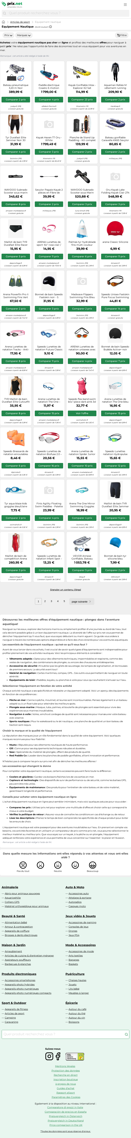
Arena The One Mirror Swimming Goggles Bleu (82, 505)
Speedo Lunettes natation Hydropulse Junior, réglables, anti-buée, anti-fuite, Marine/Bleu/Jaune (115, 453)
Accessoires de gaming (82, 922)
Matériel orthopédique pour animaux (27, 906)
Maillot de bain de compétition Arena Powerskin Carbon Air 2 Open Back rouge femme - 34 (16, 557)
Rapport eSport (65, 1092)
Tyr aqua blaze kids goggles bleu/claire (15, 505)
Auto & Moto (75, 887)
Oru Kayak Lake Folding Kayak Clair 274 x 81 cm (115, 191)
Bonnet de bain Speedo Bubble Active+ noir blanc (115, 348)
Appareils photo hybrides (20, 984)
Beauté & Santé (13, 916)
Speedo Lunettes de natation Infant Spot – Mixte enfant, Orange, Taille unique (49, 557)
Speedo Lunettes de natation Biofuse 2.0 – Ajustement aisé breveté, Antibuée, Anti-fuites (49, 453)
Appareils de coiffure (17, 930)
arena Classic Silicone (115, 242)
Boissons (74, 1021)
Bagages (74, 959)
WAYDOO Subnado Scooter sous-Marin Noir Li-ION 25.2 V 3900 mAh (82, 191)
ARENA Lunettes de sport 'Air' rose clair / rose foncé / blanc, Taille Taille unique (49, 243)
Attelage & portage (80, 897)
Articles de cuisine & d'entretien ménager (29, 955)
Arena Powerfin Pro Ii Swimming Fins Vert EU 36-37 (15, 296)
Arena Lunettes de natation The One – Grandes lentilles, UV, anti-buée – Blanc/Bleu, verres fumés (49, 400)
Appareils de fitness (16, 1009)
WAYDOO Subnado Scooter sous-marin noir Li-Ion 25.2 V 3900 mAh (16, 191)
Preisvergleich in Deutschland (66, 1120)
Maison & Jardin (14, 945)
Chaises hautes (77, 980)
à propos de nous (65, 1083)
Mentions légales (65, 1066)
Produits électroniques (19, 974)
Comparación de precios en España (65, 1111)
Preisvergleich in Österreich (65, 1116)
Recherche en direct (66, 1075)
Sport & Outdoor (14, 1003)
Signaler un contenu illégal (65, 589)
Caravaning (11, 1021)
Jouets (72, 984)
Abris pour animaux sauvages (22, 893)
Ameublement (13, 951)
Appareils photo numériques (22, 988)
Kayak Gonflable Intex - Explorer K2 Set (82, 87)
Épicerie (72, 1003)
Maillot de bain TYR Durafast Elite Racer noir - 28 (16, 243)
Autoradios (75, 902)
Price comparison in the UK (65, 1125)
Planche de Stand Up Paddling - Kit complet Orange (82, 139)
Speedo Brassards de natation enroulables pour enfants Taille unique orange (15, 453)
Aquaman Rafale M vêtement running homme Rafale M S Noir (115, 87)
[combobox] (68, 13)
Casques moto (77, 906)
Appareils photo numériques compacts (28, 993)
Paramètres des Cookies (66, 1097)
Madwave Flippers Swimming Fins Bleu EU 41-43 (82, 296)
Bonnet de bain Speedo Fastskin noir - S (49, 296)
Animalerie (10, 887)
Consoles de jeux (78, 926)
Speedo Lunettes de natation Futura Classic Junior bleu (49, 348)
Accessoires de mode (81, 951)
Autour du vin (77, 1017)
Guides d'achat (65, 1088)
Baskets (73, 964)
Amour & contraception (19, 926)
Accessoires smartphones (20, 980)
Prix (8, 35)
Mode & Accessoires (81, 945)
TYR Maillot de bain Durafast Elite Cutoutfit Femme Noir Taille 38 (16, 400)
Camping (10, 1017)
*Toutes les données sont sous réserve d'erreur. (65, 1131)
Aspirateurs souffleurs (18, 959)
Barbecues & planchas (18, 964)
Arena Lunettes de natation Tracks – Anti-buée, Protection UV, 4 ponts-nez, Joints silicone (15, 348)
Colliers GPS (12, 902)
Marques (24, 35)
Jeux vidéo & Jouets (81, 916)
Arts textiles (76, 955)
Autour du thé (77, 1013)
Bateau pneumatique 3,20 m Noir (15, 87)
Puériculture (75, 974)
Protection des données (66, 1070)
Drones (73, 930)
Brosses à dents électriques (21, 935)
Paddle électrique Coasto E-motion (49, 87)
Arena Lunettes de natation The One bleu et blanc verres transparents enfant (115, 400)
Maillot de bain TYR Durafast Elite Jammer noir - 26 (115, 505)
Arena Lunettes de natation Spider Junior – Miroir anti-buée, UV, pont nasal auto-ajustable (82, 453)
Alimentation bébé (16, 922)
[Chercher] (4, 13)
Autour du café (77, 1009)
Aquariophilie (13, 897)
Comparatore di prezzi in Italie (65, 1107)
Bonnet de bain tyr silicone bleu (115, 557)
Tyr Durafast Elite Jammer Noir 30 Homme (15, 139)
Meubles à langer (79, 993)
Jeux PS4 (74, 935)
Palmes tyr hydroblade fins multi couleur (82, 243)
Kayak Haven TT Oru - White (49, 139)
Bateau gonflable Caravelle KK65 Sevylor (115, 139)
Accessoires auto (79, 893)
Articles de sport (20, 21)
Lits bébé (74, 988)
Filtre (122, 35)
